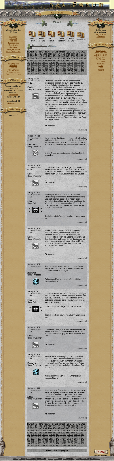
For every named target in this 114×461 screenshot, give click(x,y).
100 (77, 60)
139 (46, 67)
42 (46, 56)
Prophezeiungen (13, 72)
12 (28, 54)
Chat (101, 68)
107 (46, 63)
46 (56, 56)
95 (64, 60)
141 (53, 67)
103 (32, 63)
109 (53, 63)
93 (59, 60)
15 (36, 54)
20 (49, 54)
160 (64, 69)
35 (28, 56)
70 (59, 58)
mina (29, 201)
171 (46, 71)
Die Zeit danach (58, 52)
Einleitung (13, 37)
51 (69, 56)
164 (78, 69)
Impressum (41, 459)
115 (75, 63)
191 (61, 73)
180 (78, 71)
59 (31, 58)
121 (39, 65)
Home (53, 12)
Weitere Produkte (13, 52)
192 (64, 73)
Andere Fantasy (61, 39)
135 (32, 67)
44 (51, 56)
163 (75, 69)
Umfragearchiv (13, 103)
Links (101, 66)
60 (33, 58)
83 (33, 60)
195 (75, 73)
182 (28, 73)
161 (68, 69)
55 (79, 56)
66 (49, 58)
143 (61, 67)
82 (31, 60)
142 (57, 67)
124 (50, 65)
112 (64, 63)
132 (78, 65)
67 (51, 58)
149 (82, 67)
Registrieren (101, 34)
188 (50, 73)
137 (39, 67)
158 (57, 69)
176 (64, 71)
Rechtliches (31, 459)
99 (74, 60)
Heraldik (13, 68)
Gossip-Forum (71, 39)
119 (32, 65)
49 (64, 56)
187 (46, 73)
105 (39, 63)
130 (71, 65)
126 (57, 65)
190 (57, 73)
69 (56, 58)
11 (84, 52)
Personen (13, 66)
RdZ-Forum (32, 39)
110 (57, 63)
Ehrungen (67, 459)
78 (79, 58)
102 (28, 63)
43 (49, 56)
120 (36, 65)
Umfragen (101, 61)
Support (75, 459)
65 (46, 58)
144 (64, 67)
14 (33, 54)
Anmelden (101, 37)
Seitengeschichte (55, 459)
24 (59, 54)
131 (75, 65)
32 (79, 54)
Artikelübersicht (100, 55)
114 (71, 63)
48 (62, 56)
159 (61, 69)
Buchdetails (13, 45)
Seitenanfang (95, 459)
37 (33, 56)
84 (36, 60)
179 (75, 71)
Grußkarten (100, 59)
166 (28, 71)
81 (28, 60)
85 (39, 60)
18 (44, 54)
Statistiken (84, 459)
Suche (60, 12)
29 (72, 54)
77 (77, 58)
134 (28, 67)
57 (85, 56)
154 (43, 69)
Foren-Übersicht (100, 53)
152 (36, 69)
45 (54, 56)
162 (71, 69)
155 (46, 69)
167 (32, 71)
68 (54, 58)
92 (56, 60)
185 (39, 73)
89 (49, 60)
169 (39, 71)
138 (43, 67)
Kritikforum (81, 39)
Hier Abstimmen (101, 454)
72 (64, 58)
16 (39, 54)
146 (71, 67)
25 (62, 54)
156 (50, 69)
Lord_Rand (32, 144)
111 (61, 63)
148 (78, 67)
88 (46, 60)
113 (68, 63)
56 (82, 56)
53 (74, 56)
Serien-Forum (42, 39)
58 (28, 58)
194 (71, 73)
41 (44, 56)
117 (82, 63)
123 (46, 65)
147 (75, 67)
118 (28, 65)
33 (82, 54)
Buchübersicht (13, 43)
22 (54, 54)
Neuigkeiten (100, 51)
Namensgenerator (13, 74)
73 (67, 58)
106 (43, 63)
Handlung (13, 47)
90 (51, 60)
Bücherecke (100, 57)
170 (43, 71)
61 (36, 58)
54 (77, 56)
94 (62, 60)
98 (72, 60)
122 (43, 65)
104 (36, 63)
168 (36, 71)
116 (78, 63)
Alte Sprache (13, 70)
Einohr (30, 87)
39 (39, 56)
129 (68, 65)
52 (72, 56)
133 (82, 65)
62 (39, 58)
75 (72, 58)
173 (53, 71)
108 (50, 63)
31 (77, 54)
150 (28, 69)
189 (53, 73)
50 (67, 56)
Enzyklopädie (13, 63)
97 (69, 60)
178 (71, 71)
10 (82, 52)
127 (61, 65)
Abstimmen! (13, 95)
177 (68, 71)
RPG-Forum (52, 39)
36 (31, 56)
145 (68, 67)
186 (43, 73)
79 (82, 58)
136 (36, 67)
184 (36, 73)
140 (50, 67)
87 (44, 60)
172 (50, 71)
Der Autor (13, 39)
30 (74, 54)
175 (61, 71)
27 (67, 54)
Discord (101, 70)
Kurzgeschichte (13, 49)
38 (36, 56)
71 (62, 58)
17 (41, 54)
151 (32, 69)
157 (53, 69)
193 (68, 73)
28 (69, 54)
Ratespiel (100, 63)
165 (82, 69)
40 (41, 56)
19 (46, 54)
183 (32, 73)
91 (54, 60)
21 (51, 54)
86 (41, 60)
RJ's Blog (13, 41)
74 (69, 58)
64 (44, 58)
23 (56, 54)
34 (85, 54)
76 (74, 58)
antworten (82, 130)
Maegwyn (31, 273)
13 (31, 54)
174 (57, 71)
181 (82, 71)
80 (85, 58)
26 (64, 54)
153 (39, 69)
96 (67, 60)
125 (53, 65)
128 (64, 65)
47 (59, 56)
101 (81, 60)
